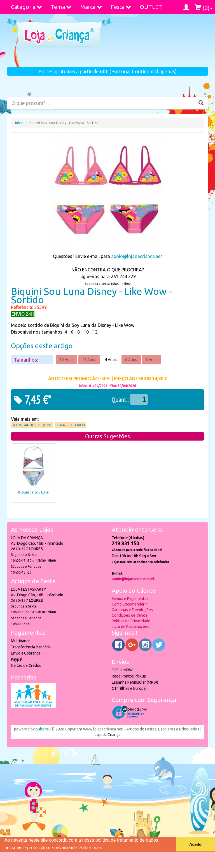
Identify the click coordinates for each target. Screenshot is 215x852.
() (203, 7)
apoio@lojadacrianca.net (136, 256)
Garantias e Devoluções (132, 609)
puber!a (42, 729)
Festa (121, 7)
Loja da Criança (107, 734)
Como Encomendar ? (129, 604)
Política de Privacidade (131, 621)
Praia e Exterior (70, 425)
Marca (91, 7)
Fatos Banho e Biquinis (32, 425)
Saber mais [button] (90, 847)
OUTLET (151, 7)
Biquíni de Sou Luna (33, 492)
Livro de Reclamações (130, 626)
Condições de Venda (129, 615)
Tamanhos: (26, 359)
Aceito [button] (195, 844)
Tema (61, 7)
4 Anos (111, 359)
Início (19, 123)
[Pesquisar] (201, 103)
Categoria (26, 7)
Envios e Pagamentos (130, 598)
